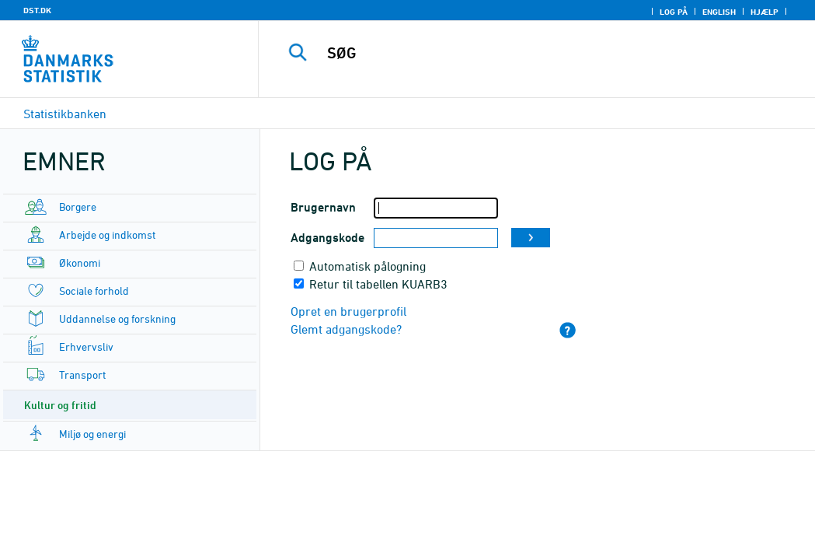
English (719, 11)
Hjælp (764, 11)
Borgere (77, 206)
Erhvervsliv (86, 346)
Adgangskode (327, 237)
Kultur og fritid (60, 404)
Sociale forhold (94, 290)
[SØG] (540, 52)
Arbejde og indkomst (107, 234)
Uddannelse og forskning (117, 318)
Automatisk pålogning (367, 266)
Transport (82, 374)
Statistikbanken (64, 114)
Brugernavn (323, 207)
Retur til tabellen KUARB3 (378, 284)
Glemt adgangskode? (346, 329)
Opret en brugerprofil (348, 311)
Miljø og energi (92, 433)
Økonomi (79, 262)
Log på (674, 11)
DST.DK (37, 10)
